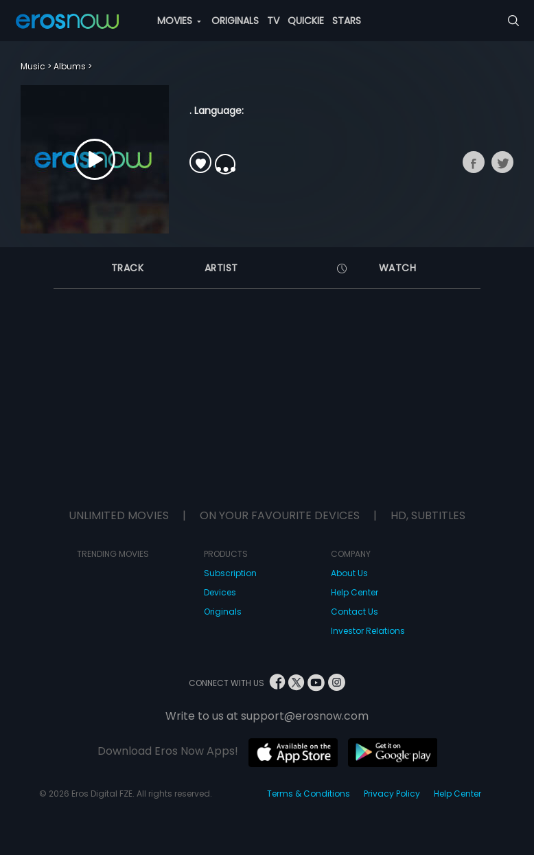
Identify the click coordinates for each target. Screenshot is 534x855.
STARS (346, 20)
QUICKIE (306, 20)
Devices (220, 592)
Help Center (354, 592)
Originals (223, 611)
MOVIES (179, 20)
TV (273, 20)
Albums (70, 66)
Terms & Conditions (308, 793)
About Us (349, 573)
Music (33, 66)
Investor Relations (368, 631)
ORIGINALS (235, 20)
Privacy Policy (392, 793)
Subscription (230, 573)
